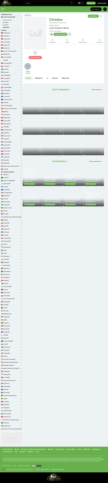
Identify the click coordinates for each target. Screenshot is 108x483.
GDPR (14, 465)
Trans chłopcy (59, 449)
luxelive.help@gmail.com (57, 469)
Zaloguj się (91, 3)
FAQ (16, 452)
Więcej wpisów (97, 90)
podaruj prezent (35, 57)
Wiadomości (96, 449)
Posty (79, 449)
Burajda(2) (5, 22)
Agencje (50, 449)
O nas (37, 452)
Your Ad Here (12, 438)
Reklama (22, 452)
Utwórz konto (102, 3)
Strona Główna (7, 449)
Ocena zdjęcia (71, 449)
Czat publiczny (7, 452)
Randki (17, 449)
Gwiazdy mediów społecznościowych (33, 449)
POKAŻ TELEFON (60, 34)
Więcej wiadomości (96, 161)
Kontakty (30, 452)
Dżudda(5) (5, 25)
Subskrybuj (93, 16)
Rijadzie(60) (6, 27)
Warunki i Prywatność (23, 465)
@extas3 (45, 469)
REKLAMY (87, 449)
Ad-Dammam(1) (7, 20)
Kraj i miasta (96, 9)
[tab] (28, 78)
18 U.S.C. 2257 (7, 465)
